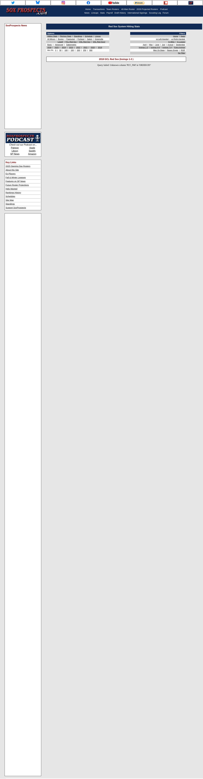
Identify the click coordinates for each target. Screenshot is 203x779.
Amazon (32, 154)
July (163, 45)
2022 (78, 47)
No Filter (181, 53)
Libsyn (15, 151)
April (145, 45)
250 (84, 50)
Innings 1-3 (143, 47)
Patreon (15, 148)
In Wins (171, 42)
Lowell (60, 42)
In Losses (181, 42)
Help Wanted (11, 189)
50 (60, 50)
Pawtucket (70, 39)
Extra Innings (179, 47)
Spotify (32, 151)
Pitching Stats (65, 36)
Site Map (10, 200)
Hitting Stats (52, 36)
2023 (71, 47)
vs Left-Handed (162, 39)
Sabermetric (71, 45)
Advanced (59, 45)
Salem (89, 39)
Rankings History (13, 193)
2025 (57, 47)
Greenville (99, 39)
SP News (14, 154)
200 (78, 50)
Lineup (98, 36)
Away (182, 36)
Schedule (89, 36)
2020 (93, 47)
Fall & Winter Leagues (16, 177)
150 (72, 50)
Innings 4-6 (155, 47)
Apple (32, 148)
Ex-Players (11, 174)
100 (66, 50)
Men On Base (159, 50)
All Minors (51, 39)
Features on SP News (15, 181)
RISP (183, 50)
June (157, 45)
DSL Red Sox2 (99, 42)
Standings (10, 204)
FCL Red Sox (71, 42)
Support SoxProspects (16, 208)
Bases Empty (172, 50)
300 (90, 50)
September (180, 45)
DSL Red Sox (84, 42)
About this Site (12, 170)
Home (175, 36)
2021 (85, 47)
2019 (100, 47)
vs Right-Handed (178, 39)
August (171, 45)
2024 (64, 47)
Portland (80, 39)
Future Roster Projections (17, 185)
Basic (49, 45)
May (151, 45)
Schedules (10, 196)
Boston (61, 39)
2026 (49, 47)
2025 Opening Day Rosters (18, 166)
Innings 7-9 (167, 47)
